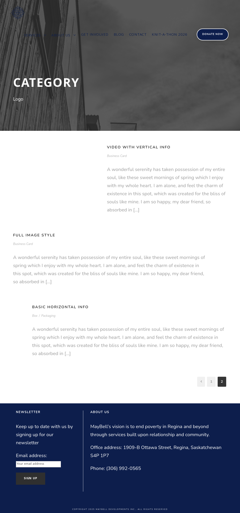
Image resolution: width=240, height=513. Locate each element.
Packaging (48, 316)
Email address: (31, 455)
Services (32, 36)
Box (35, 316)
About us (60, 36)
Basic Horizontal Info (60, 307)
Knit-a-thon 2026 (169, 35)
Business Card (117, 156)
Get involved (94, 35)
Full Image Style (34, 235)
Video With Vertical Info (139, 147)
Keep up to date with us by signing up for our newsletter (44, 434)
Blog (119, 35)
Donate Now (212, 34)
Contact (138, 35)
